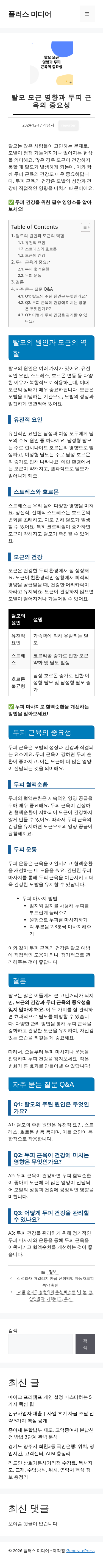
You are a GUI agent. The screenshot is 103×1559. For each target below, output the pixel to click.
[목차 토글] (83, 227)
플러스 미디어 (29, 14)
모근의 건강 (35, 255)
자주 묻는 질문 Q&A (34, 289)
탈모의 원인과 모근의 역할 (40, 235)
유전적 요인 (35, 242)
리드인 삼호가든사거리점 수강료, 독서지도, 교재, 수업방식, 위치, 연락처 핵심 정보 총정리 (50, 1470)
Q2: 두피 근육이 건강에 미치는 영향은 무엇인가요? (55, 305)
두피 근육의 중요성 (33, 262)
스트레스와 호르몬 (41, 248)
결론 (20, 282)
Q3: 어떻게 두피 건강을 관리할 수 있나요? (56, 318)
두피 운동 (33, 275)
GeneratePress (80, 1550)
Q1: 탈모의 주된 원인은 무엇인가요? (56, 296)
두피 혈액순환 (37, 269)
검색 (13, 1330)
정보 (53, 1271)
